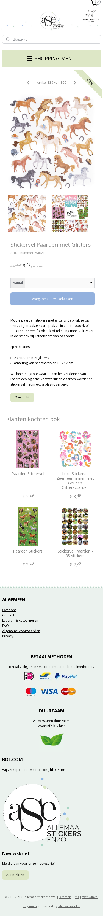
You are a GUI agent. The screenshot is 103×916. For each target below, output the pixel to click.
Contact (8, 615)
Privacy (7, 636)
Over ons (9, 610)
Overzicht (22, 397)
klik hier (59, 726)
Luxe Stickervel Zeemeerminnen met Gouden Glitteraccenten (75, 481)
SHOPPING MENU (51, 58)
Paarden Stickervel (28, 474)
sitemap (65, 897)
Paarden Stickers (28, 551)
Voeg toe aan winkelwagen (52, 298)
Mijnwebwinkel (69, 906)
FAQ (5, 625)
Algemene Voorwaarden (21, 631)
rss (77, 897)
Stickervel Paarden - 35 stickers (75, 553)
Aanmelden (15, 874)
